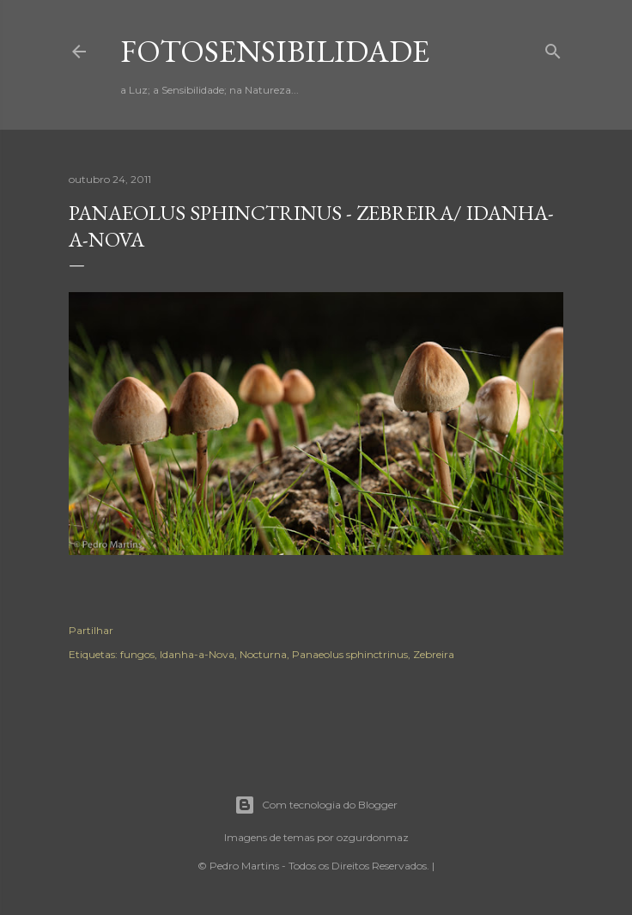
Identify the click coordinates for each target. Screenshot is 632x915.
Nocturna (263, 654)
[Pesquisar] (553, 47)
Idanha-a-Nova (197, 654)
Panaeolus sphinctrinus (350, 654)
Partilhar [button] (91, 630)
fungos (137, 654)
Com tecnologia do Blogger (316, 805)
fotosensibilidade (274, 51)
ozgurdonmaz (373, 837)
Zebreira (433, 654)
